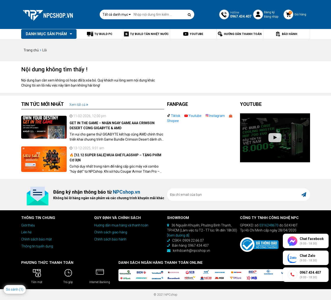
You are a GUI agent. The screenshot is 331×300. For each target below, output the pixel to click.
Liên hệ (26, 232)
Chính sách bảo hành (110, 239)
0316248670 (269, 225)
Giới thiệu (28, 225)
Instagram (215, 116)
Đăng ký (269, 12)
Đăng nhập (271, 16)
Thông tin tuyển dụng (37, 246)
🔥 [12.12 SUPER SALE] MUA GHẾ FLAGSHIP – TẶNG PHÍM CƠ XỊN (115, 157)
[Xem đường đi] (178, 235)
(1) (21, 289)
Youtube (192, 116)
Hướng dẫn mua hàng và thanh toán (121, 225)
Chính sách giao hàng (110, 232)
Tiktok (173, 116)
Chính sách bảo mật (36, 239)
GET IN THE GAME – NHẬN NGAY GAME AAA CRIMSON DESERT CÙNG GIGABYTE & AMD (112, 125)
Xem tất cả (78, 105)
